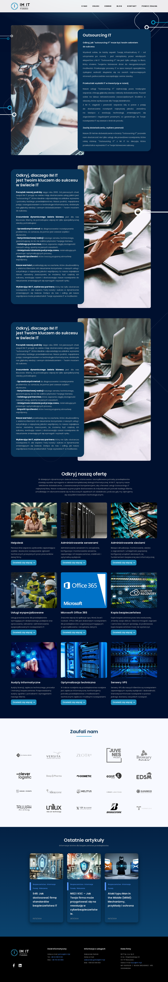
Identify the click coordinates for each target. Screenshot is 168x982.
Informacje (51, 884)
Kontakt (132, 6)
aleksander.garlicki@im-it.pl (94, 960)
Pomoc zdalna (149, 6)
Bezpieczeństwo (39, 884)
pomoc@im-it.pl (64, 954)
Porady (35, 888)
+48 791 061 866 (57, 960)
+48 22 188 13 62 (57, 957)
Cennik (108, 6)
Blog (119, 6)
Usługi (95, 6)
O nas (84, 6)
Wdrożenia (43, 888)
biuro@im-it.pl (136, 963)
